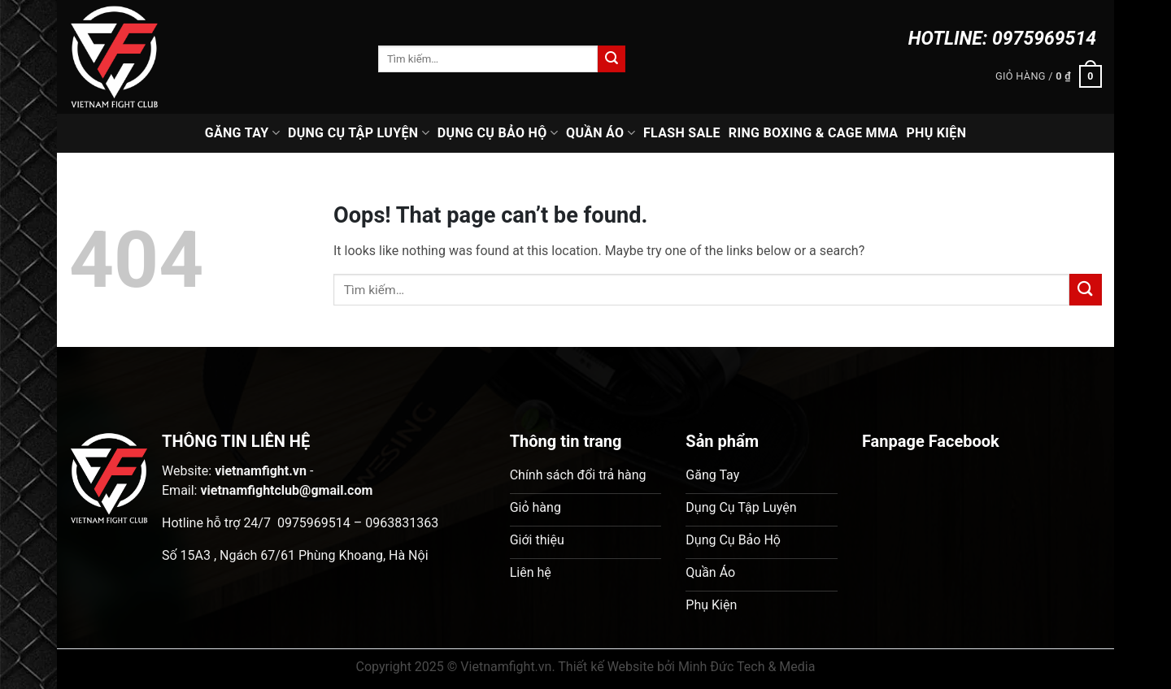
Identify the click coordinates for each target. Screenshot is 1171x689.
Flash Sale (681, 133)
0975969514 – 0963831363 (357, 523)
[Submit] (611, 59)
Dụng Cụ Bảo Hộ (497, 133)
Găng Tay (242, 133)
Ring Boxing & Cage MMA (814, 133)
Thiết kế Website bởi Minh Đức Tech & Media (686, 666)
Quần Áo (600, 133)
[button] (1048, 76)
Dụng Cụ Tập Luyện (358, 133)
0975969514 (1044, 39)
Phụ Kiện (936, 133)
